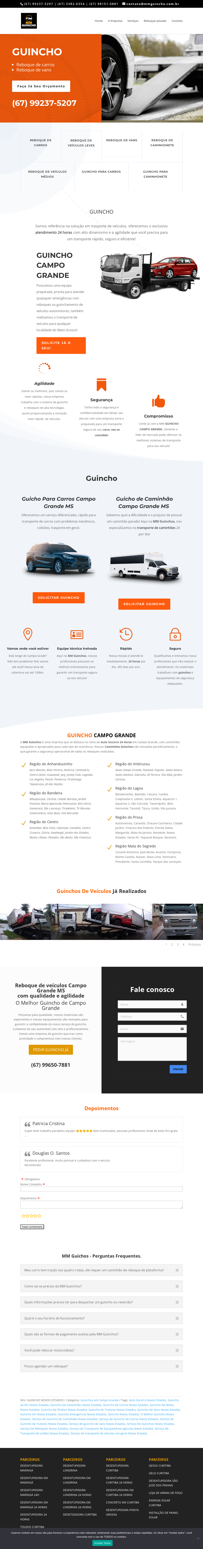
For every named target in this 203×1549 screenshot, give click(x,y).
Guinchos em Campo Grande (99, 1400)
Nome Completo (31, 1184)
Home (99, 21)
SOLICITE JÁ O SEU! (56, 345)
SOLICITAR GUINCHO (58, 598)
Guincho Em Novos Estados (38, 1414)
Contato (177, 21)
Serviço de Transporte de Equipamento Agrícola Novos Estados (111, 1428)
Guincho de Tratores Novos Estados (112, 1410)
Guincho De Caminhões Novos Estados (76, 1405)
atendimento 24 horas (53, 232)
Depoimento (28, 1198)
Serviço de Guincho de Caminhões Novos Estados (65, 1419)
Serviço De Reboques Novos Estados (44, 1428)
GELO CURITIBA (159, 1473)
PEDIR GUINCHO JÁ (51, 1049)
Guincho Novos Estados (123, 1414)
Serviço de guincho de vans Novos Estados (97, 1424)
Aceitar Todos (102, 1543)
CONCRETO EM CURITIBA (122, 1502)
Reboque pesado (155, 21)
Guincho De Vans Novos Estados (158, 1410)
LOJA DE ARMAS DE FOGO (166, 1493)
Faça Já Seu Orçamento (41, 86)
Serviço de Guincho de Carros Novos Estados (128, 1419)
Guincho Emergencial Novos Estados (82, 1414)
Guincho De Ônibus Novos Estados (64, 1410)
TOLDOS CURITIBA (32, 1527)
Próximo (194, 944)
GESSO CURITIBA (160, 1465)
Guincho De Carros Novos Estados (125, 1405)
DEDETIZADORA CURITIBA (80, 1514)
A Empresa (115, 21)
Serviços (133, 21)
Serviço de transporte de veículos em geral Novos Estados (109, 1433)
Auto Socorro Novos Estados (147, 1400)
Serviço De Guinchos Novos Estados (150, 1424)
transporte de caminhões (156, 528)
